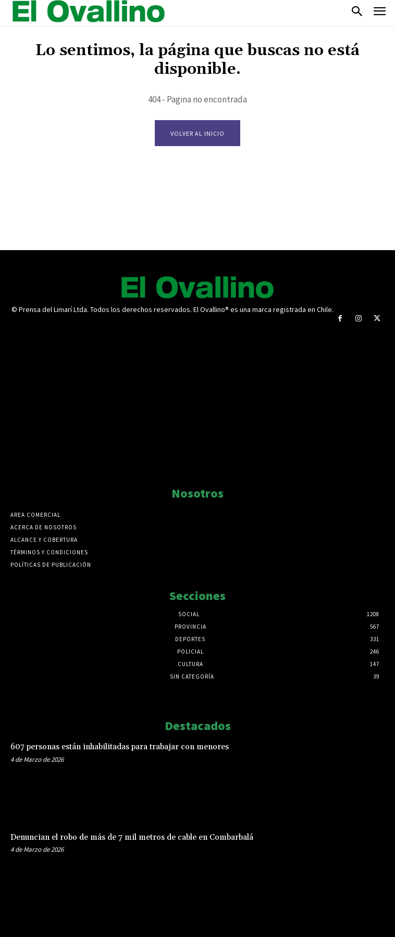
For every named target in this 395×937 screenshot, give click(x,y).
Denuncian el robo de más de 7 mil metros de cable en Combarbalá (131, 837)
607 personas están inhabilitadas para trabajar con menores (119, 747)
